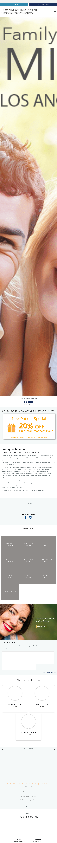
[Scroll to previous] (2, 401)
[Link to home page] (26, 11)
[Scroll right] (54, 749)
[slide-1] (28, 797)
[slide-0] (26, 797)
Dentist (15, 707)
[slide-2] (30, 797)
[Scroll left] (2, 749)
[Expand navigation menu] (55, 11)
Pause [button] (1, 405)
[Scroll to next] (54, 401)
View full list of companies (49, 672)
